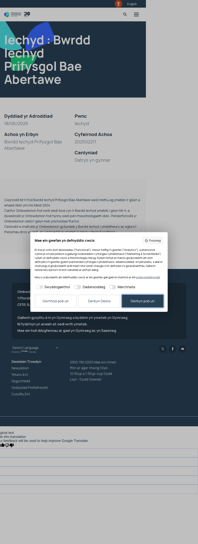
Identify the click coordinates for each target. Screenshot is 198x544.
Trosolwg (153, 240)
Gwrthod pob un (56, 301)
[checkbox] (52, 287)
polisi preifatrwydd (148, 277)
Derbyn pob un (143, 301)
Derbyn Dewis (99, 301)
